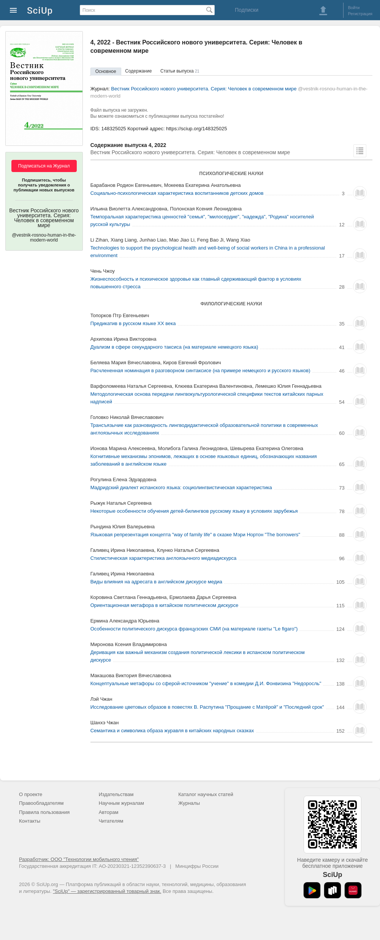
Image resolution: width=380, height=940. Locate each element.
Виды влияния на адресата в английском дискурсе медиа (156, 582)
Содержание (138, 71)
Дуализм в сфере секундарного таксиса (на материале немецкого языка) (174, 347)
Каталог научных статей (205, 794)
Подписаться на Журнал (44, 166)
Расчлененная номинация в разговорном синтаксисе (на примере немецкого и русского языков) (200, 370)
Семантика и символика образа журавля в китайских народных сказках (172, 730)
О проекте (30, 794)
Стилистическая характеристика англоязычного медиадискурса (163, 558)
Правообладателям (41, 803)
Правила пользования (44, 812)
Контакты (29, 821)
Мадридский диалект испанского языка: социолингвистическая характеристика (181, 487)
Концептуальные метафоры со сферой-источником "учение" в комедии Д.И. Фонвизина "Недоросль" (205, 683)
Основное (105, 71)
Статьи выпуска (179, 71)
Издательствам (116, 794)
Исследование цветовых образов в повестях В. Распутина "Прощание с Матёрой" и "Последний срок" (207, 707)
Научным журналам (121, 803)
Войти (354, 7)
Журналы (189, 803)
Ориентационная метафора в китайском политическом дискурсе (164, 605)
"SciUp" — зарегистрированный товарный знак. (107, 891)
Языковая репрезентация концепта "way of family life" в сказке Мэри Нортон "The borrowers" (195, 534)
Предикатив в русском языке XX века (133, 323)
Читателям (111, 821)
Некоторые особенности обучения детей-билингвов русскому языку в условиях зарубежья (194, 511)
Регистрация (360, 13)
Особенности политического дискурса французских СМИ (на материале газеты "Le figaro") (194, 629)
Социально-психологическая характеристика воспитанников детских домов (177, 193)
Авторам (109, 812)
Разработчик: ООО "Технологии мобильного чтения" (79, 859)
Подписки (246, 10)
